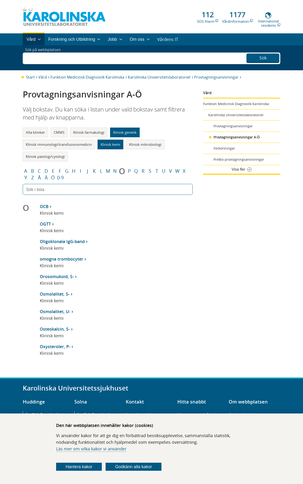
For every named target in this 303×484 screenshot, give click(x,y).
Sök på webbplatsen (45, 58)
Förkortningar (224, 148)
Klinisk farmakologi (88, 132)
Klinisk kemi (110, 144)
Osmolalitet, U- (55, 311)
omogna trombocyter (61, 259)
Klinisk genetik (125, 132)
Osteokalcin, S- (55, 329)
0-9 (60, 178)
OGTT (45, 224)
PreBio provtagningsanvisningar (239, 159)
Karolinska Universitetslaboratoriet (159, 77)
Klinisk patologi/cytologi (45, 156)
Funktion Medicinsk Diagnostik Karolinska (87, 77)
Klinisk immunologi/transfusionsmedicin (59, 144)
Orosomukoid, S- (57, 276)
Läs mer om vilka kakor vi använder (91, 449)
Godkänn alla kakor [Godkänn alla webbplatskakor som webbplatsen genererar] (133, 466)
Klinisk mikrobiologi (145, 144)
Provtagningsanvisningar (216, 77)
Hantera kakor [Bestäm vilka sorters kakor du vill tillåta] (79, 466)
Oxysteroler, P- (55, 346)
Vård (42, 77)
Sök (263, 57)
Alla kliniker (35, 132)
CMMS (59, 132)
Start (30, 77)
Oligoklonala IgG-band (62, 241)
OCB (44, 206)
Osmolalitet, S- (55, 294)
